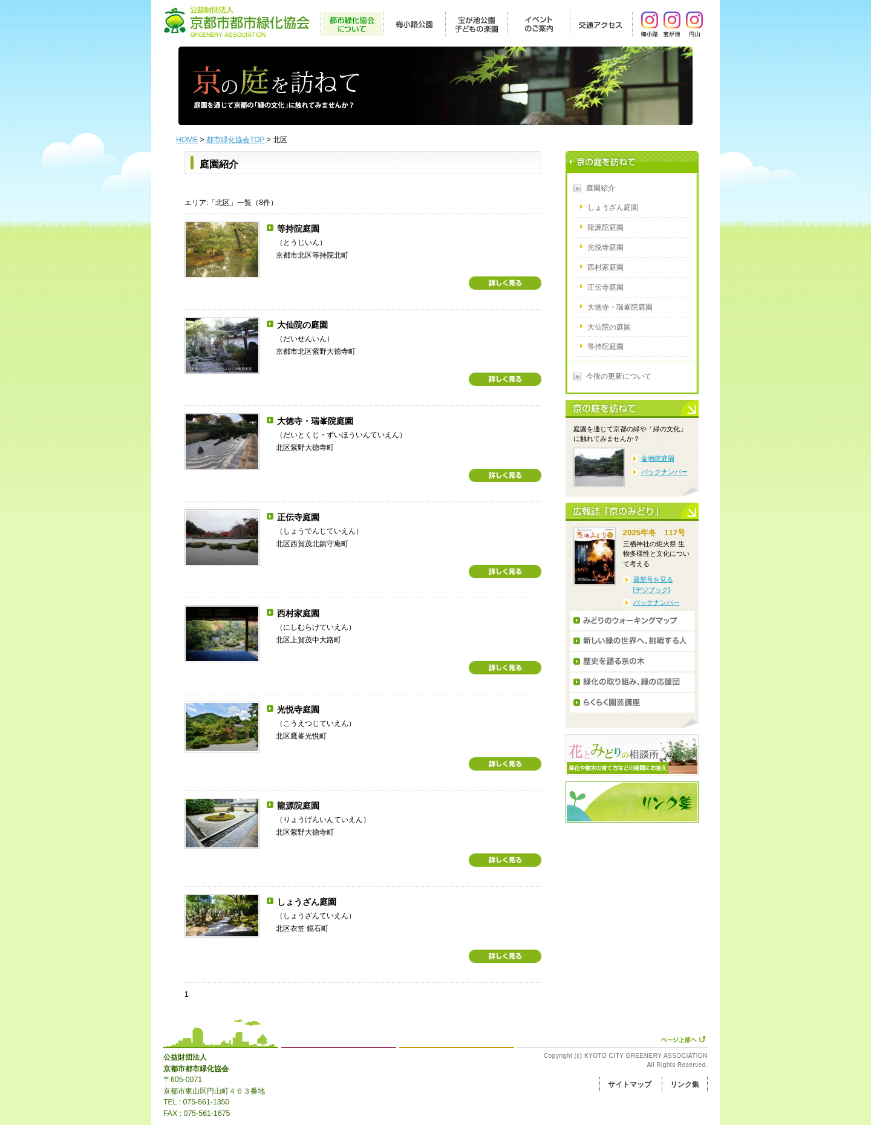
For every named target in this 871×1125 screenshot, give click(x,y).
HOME (187, 139)
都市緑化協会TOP (235, 139)
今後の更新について (618, 376)
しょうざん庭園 (306, 902)
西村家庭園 (298, 613)
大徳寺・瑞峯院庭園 (315, 421)
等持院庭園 (298, 228)
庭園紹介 (600, 188)
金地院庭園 (657, 458)
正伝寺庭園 (298, 517)
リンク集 (684, 1084)
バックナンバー (664, 471)
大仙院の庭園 (302, 325)
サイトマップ (629, 1084)
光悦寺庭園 (298, 709)
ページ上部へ (683, 1039)
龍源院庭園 (298, 805)
